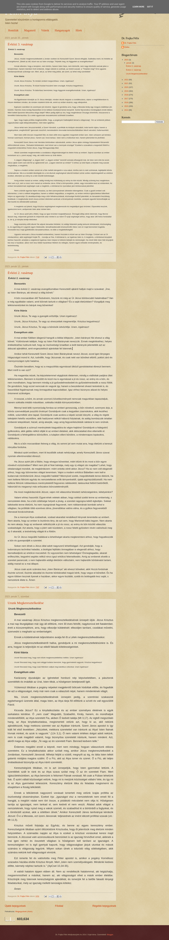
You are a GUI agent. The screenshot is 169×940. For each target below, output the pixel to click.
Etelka (126, 47)
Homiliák (13, 30)
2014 (126, 110)
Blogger (110, 935)
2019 (126, 91)
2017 (126, 99)
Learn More (138, 7)
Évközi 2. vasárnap (20, 273)
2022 (126, 80)
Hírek (79, 30)
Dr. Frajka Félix (130, 43)
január (129, 63)
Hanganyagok (62, 30)
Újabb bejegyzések (15, 906)
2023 (126, 60)
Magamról (30, 30)
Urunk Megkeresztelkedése (26, 603)
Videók (45, 30)
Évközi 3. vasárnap (20, 44)
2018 (126, 95)
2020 (126, 87)
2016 (126, 102)
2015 (126, 106)
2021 (126, 83)
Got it (150, 7)
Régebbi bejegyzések (104, 906)
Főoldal (59, 906)
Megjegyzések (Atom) (24, 911)
